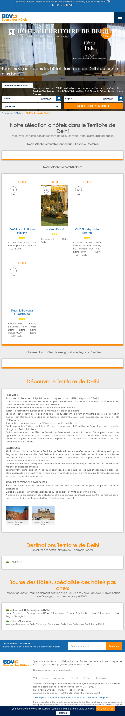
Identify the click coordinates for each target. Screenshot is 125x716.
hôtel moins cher (69, 661)
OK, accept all (105, 708)
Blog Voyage (103, 678)
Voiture (87, 678)
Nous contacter (41, 669)
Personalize (63, 713)
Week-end (59, 678)
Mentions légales (62, 669)
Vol (35, 678)
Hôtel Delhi (16, 562)
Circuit (74, 678)
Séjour (45, 678)
